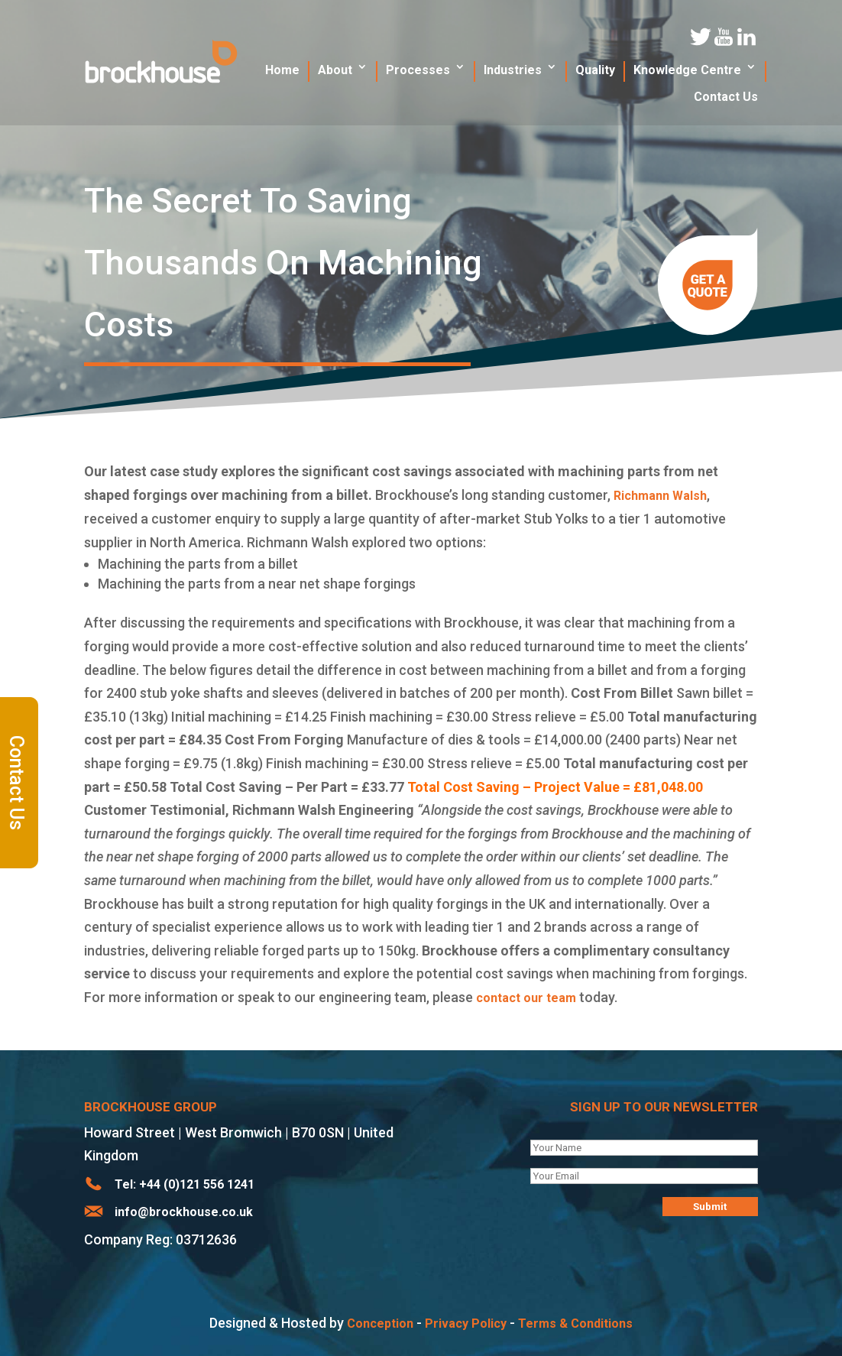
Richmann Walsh (660, 495)
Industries (513, 70)
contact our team (526, 998)
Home (282, 70)
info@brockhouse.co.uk (184, 1212)
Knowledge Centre (687, 70)
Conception (380, 1323)
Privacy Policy (466, 1323)
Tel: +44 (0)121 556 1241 (184, 1184)
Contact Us (17, 782)
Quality (595, 70)
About (335, 70)
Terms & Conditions (575, 1323)
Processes (418, 70)
